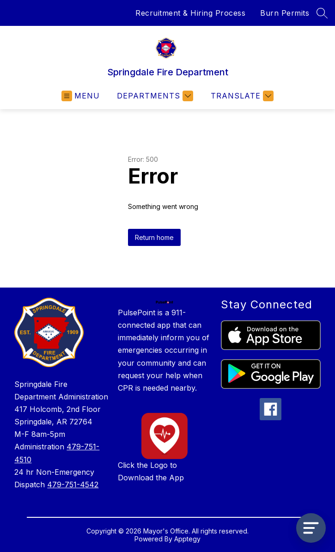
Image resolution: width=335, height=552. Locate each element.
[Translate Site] (241, 96)
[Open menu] (80, 96)
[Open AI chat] (311, 528)
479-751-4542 (72, 484)
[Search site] (322, 12)
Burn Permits (284, 13)
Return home (154, 237)
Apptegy (187, 539)
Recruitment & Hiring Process (190, 13)
